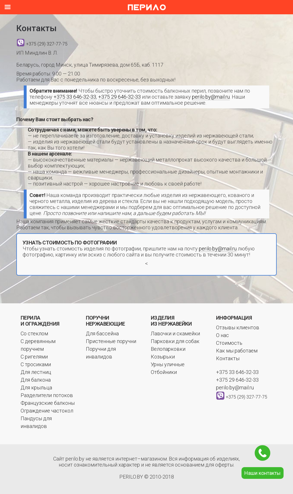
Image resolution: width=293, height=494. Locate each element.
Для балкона (36, 380)
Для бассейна (102, 333)
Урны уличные (168, 364)
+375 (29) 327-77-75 (47, 44)
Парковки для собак (175, 341)
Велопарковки (168, 349)
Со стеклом (34, 333)
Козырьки (163, 357)
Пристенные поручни (111, 341)
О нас (222, 335)
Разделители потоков (47, 395)
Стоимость (229, 343)
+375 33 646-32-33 (75, 97)
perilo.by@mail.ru (211, 97)
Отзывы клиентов (237, 327)
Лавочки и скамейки (175, 333)
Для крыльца (36, 388)
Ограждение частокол (47, 411)
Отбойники (164, 372)
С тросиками (36, 364)
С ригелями (34, 357)
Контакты (227, 358)
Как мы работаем (237, 351)
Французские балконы (48, 403)
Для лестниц (36, 372)
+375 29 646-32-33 (119, 97)
